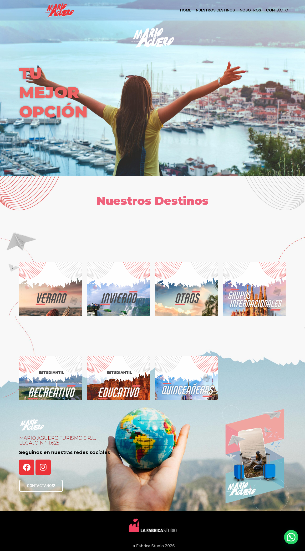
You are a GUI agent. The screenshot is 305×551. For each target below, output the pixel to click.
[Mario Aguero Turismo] (59, 10)
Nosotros (250, 10)
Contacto (277, 10)
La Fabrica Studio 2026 (152, 546)
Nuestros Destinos (215, 10)
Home (185, 10)
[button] (41, 486)
